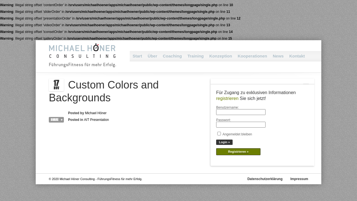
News (278, 56)
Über (152, 56)
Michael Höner (96, 113)
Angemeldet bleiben (237, 134)
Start (137, 56)
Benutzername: (227, 107)
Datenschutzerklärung (265, 179)
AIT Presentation (96, 120)
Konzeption (220, 56)
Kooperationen (252, 56)
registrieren (227, 98)
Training (195, 56)
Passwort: (223, 120)
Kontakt (297, 56)
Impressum (299, 179)
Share (54, 119)
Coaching (172, 56)
